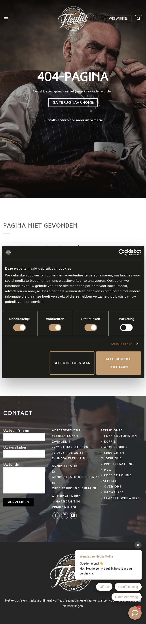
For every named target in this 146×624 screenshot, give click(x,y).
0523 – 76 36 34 (70, 453)
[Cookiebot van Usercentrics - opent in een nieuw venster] (121, 252)
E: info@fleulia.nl (69, 458)
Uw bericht (24, 480)
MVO (108, 470)
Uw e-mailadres (24, 453)
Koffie (110, 441)
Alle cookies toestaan (119, 363)
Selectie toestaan (72, 363)
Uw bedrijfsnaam (24, 436)
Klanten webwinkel (123, 498)
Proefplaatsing (118, 464)
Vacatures (114, 492)
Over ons (112, 486)
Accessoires (115, 447)
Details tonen (121, 344)
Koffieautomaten (120, 436)
